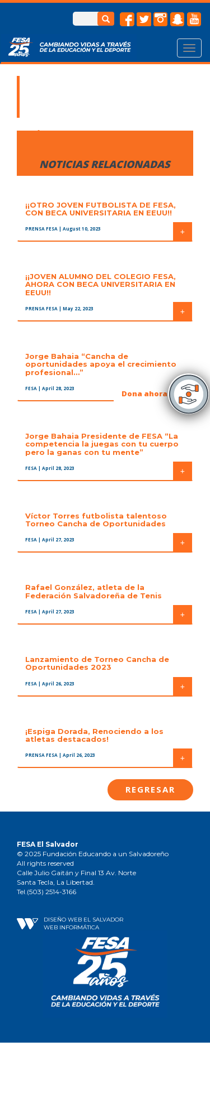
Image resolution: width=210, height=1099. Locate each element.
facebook (127, 19)
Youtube (194, 19)
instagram (160, 19)
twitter (144, 19)
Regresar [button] (150, 789)
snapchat (177, 19)
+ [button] (182, 231)
